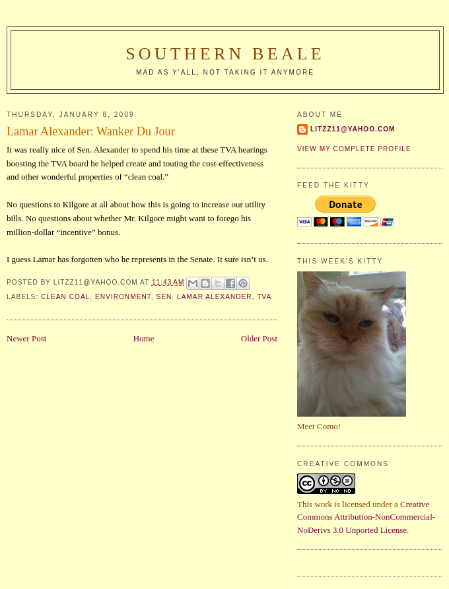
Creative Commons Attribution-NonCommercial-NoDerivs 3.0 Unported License (366, 517)
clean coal (65, 296)
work (323, 504)
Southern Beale (225, 53)
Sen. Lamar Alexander (204, 296)
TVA (264, 296)
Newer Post (26, 338)
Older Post (259, 338)
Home (144, 338)
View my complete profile (354, 149)
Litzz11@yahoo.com (353, 129)
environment (123, 296)
